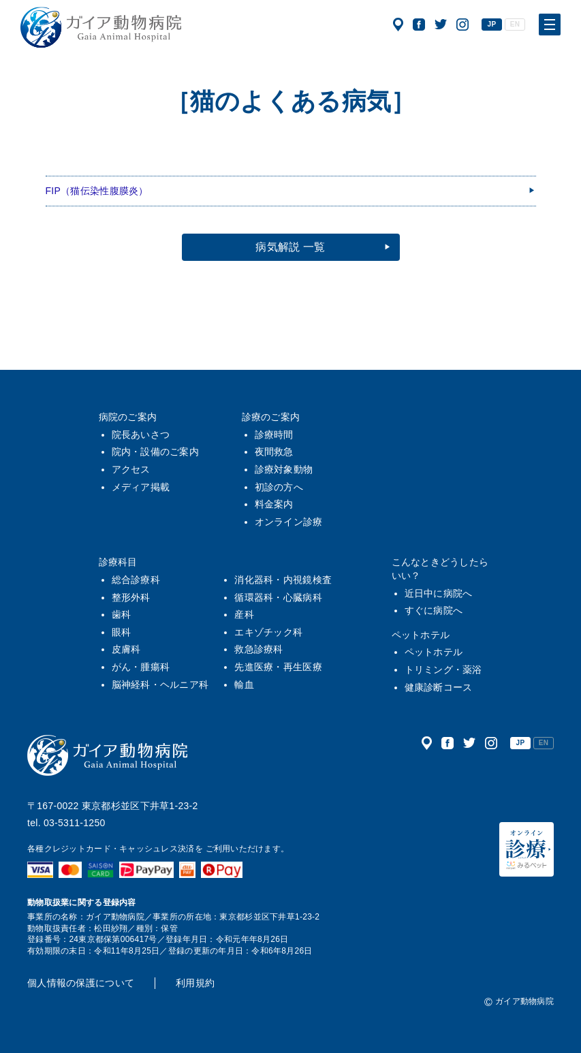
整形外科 (131, 597)
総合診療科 (136, 579)
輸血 (244, 684)
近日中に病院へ (439, 593)
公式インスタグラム (462, 24)
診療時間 (274, 434)
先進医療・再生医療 (278, 666)
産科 (244, 614)
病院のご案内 (128, 416)
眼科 (121, 632)
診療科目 (118, 561)
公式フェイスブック (419, 24)
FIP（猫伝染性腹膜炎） (97, 190)
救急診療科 (258, 649)
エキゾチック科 (268, 632)
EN (515, 24)
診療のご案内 (271, 416)
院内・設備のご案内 (156, 451)
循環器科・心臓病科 (278, 597)
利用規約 (195, 982)
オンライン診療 (289, 521)
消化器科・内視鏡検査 (283, 579)
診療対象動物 (284, 469)
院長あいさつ (141, 434)
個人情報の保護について (80, 982)
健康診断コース (439, 687)
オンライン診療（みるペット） (526, 849)
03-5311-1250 (75, 822)
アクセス (398, 24)
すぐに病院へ (434, 610)
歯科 (121, 614)
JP (492, 24)
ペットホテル (421, 634)
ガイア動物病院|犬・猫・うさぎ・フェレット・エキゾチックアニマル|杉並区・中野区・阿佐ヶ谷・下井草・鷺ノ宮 (100, 27)
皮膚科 (126, 649)
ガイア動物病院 (107, 755)
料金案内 (274, 504)
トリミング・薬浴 (443, 669)
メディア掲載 (141, 487)
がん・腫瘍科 (141, 666)
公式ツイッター (440, 24)
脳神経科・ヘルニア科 (160, 684)
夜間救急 (274, 451)
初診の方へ (279, 487)
